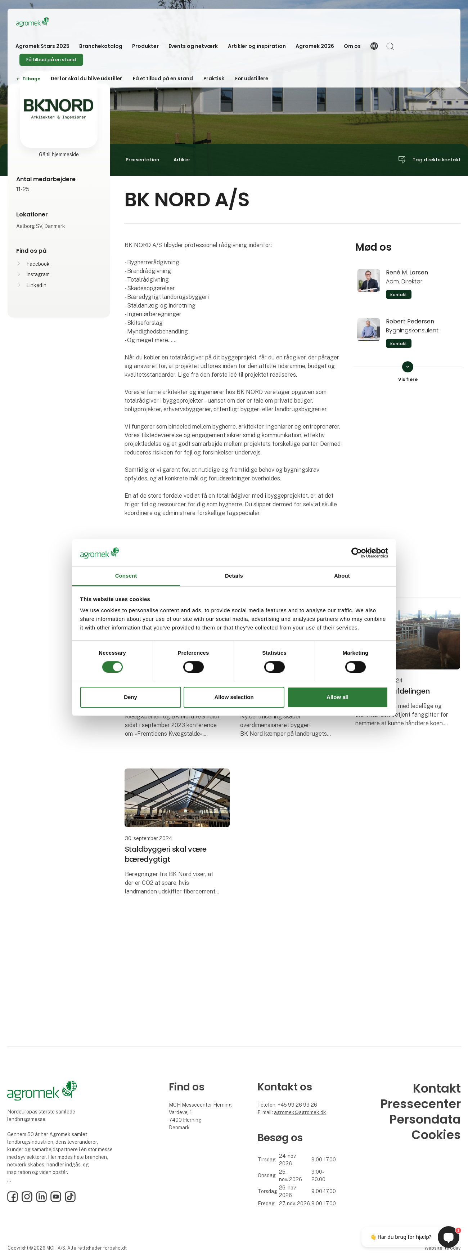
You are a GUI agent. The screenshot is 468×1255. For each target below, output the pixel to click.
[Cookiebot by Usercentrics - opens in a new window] (356, 552)
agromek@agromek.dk (300, 1112)
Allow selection (233, 697)
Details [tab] (234, 576)
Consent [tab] (126, 576)
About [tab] (342, 576)
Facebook (38, 264)
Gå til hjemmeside (59, 154)
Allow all (337, 697)
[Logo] (45, 22)
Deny (130, 697)
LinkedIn (36, 285)
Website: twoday (442, 1248)
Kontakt (398, 294)
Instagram (38, 274)
